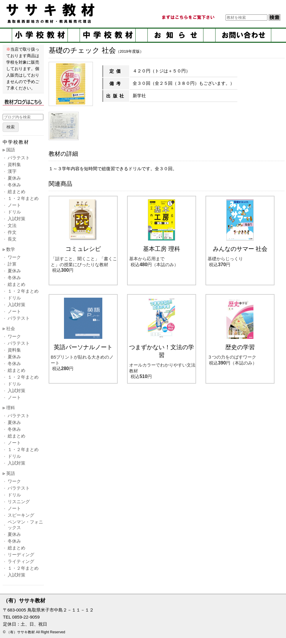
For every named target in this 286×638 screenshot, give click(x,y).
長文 (12, 238)
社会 (10, 328)
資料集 (14, 164)
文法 (12, 225)
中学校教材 (107, 35)
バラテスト (19, 157)
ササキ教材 (51, 13)
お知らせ (175, 35)
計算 (12, 263)
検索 (10, 127)
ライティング (21, 561)
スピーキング (21, 515)
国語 (10, 149)
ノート (14, 205)
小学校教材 (40, 35)
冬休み (14, 184)
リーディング (21, 554)
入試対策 (16, 218)
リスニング (19, 501)
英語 (10, 473)
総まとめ (16, 191)
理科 (10, 407)
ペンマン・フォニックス (25, 524)
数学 (10, 249)
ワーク (14, 257)
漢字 (12, 171)
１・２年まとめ (23, 198)
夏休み (14, 177)
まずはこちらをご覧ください (187, 17)
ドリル (14, 211)
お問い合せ (243, 35)
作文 (12, 232)
